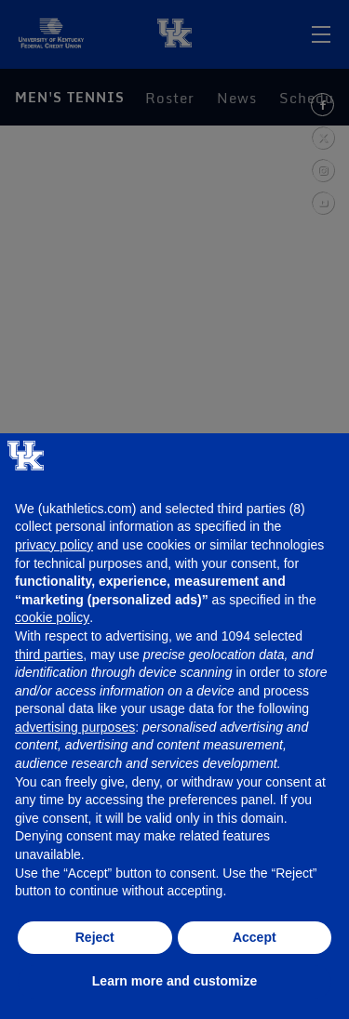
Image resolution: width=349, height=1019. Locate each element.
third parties (49, 654)
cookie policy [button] (52, 617)
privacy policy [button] (54, 544)
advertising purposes (75, 727)
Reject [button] (94, 937)
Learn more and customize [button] (174, 980)
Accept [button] (254, 937)
